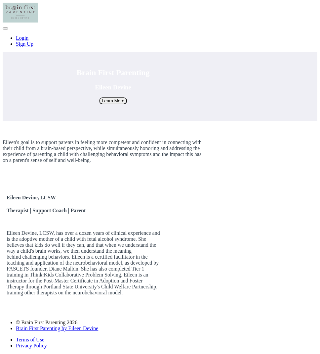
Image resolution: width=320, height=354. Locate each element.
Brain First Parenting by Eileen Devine (57, 328)
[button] (5, 28)
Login (22, 38)
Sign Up (24, 44)
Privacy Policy (31, 345)
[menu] (160, 41)
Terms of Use (30, 339)
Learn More (113, 100)
